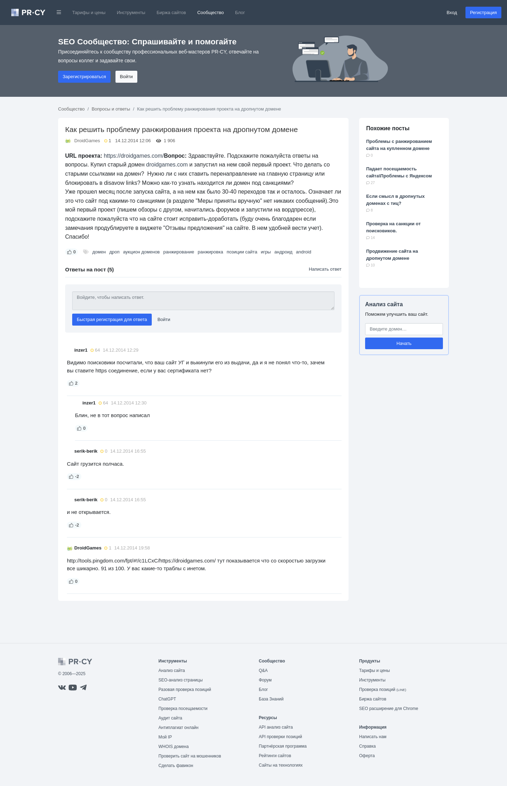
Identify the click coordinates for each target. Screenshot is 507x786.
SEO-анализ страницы (180, 680)
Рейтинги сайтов (275, 755)
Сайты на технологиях (280, 765)
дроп (114, 251)
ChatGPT (167, 699)
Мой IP (165, 737)
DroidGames (87, 140)
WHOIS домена (173, 746)
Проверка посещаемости (182, 708)
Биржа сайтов (171, 12)
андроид (283, 251)
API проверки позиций (280, 736)
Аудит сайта (170, 718)
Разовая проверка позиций (184, 689)
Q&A (263, 670)
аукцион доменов (141, 251)
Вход (452, 12)
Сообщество (210, 12)
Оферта (367, 755)
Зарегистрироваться (84, 76)
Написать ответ (325, 269)
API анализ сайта (276, 727)
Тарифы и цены (89, 12)
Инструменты (131, 12)
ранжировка (210, 251)
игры (266, 251)
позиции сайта (242, 251)
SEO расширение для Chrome (388, 708)
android (303, 251)
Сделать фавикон (175, 765)
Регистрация (483, 12)
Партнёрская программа (283, 746)
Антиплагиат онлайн (178, 727)
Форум (265, 680)
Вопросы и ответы (111, 109)
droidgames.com (167, 165)
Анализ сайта (384, 304)
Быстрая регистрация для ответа (112, 319)
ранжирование (178, 251)
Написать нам (373, 736)
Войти (126, 76)
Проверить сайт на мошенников (189, 756)
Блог (240, 12)
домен (99, 251)
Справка (367, 746)
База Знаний (271, 699)
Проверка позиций (382, 689)
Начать (404, 343)
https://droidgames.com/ (134, 156)
